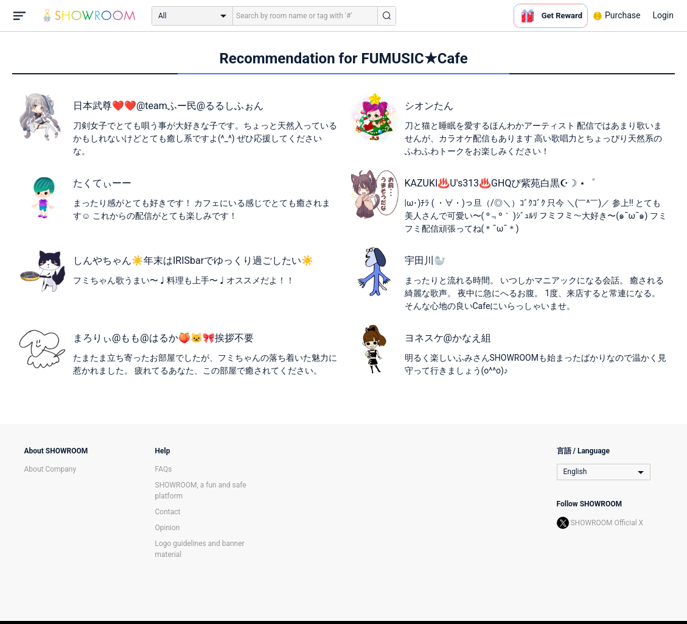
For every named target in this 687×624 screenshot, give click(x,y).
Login (663, 15)
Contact (168, 512)
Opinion (167, 527)
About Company (50, 469)
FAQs (163, 469)
